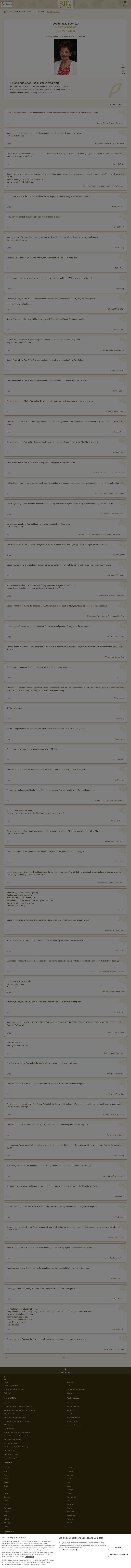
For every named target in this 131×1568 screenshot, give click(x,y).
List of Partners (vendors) (68, 1550)
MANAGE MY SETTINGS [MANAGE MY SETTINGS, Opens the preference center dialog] (119, 1554)
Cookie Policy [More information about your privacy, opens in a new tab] (29, 1556)
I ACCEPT (118, 1547)
